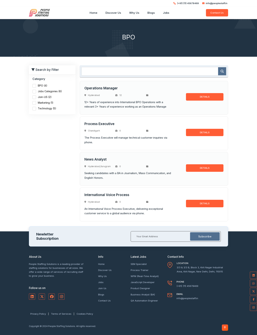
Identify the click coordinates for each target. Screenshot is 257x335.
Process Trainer (139, 270)
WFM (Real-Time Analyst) (145, 276)
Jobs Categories (50, 91)
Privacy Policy (38, 313)
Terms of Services (61, 313)
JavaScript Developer (143, 282)
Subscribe (205, 236)
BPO (42, 85)
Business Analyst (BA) (143, 294)
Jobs (166, 12)
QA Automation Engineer (144, 300)
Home (93, 12)
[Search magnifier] (222, 71)
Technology (47, 108)
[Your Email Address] (160, 236)
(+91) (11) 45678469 (186, 3)
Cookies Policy (85, 313)
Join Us (102, 288)
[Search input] (150, 71)
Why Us (134, 12)
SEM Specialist (139, 264)
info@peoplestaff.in (214, 3)
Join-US (45, 96)
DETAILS (205, 96)
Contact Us (217, 12)
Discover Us (113, 12)
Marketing (45, 102)
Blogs (151, 12)
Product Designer (140, 288)
